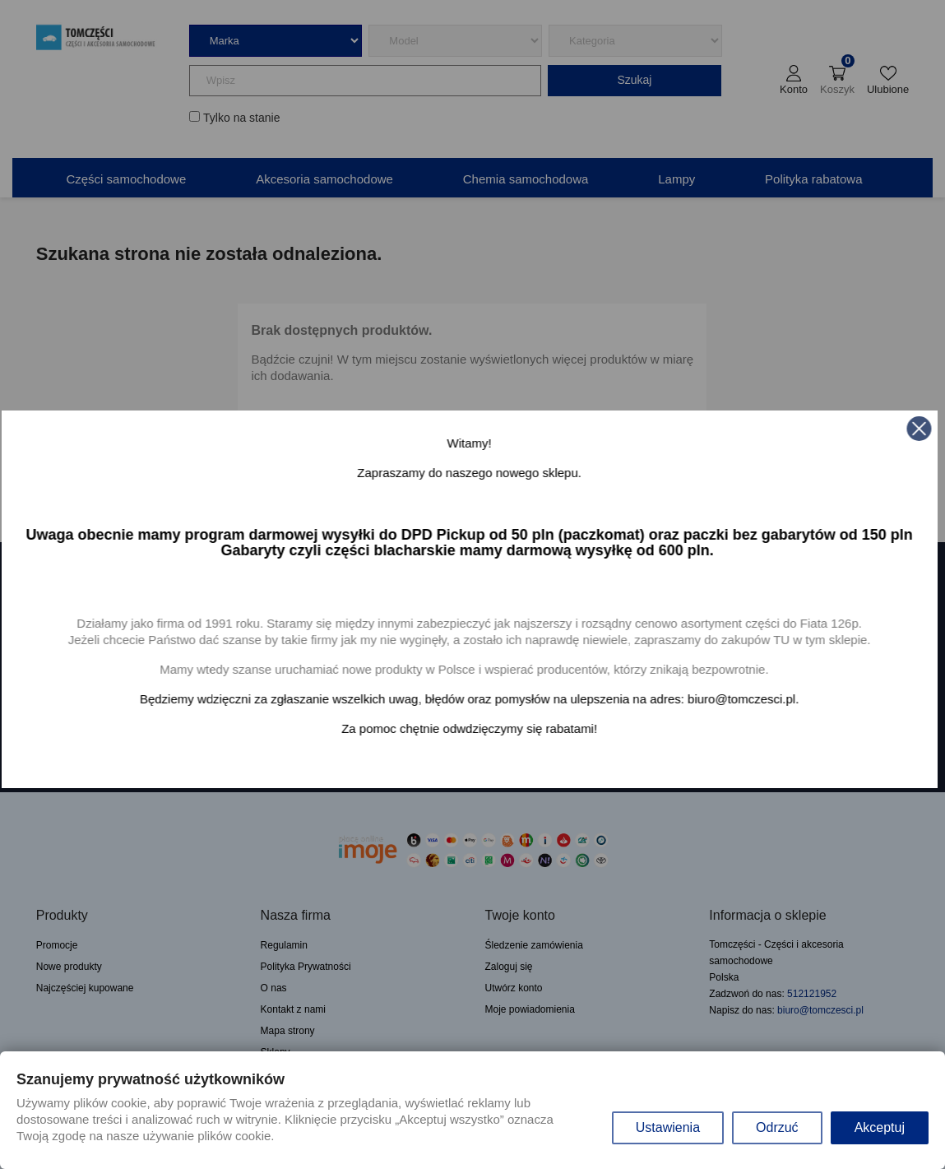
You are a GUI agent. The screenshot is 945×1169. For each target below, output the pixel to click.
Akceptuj (880, 1127)
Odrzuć (777, 1127)
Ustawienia (668, 1127)
